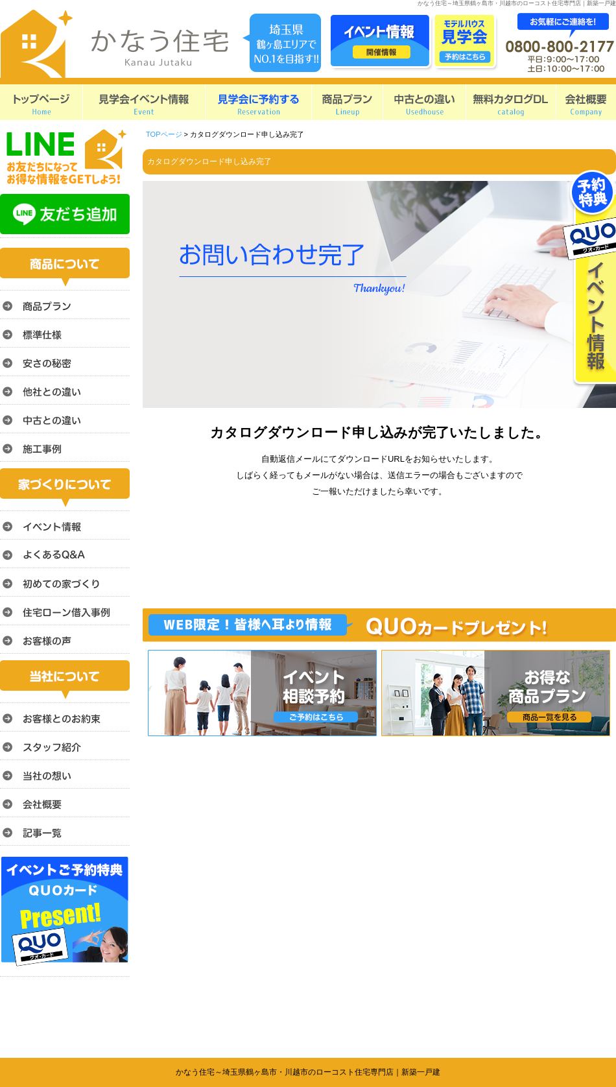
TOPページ (164, 134)
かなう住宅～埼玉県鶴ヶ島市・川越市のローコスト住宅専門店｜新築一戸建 (308, 1072)
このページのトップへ (583, 743)
